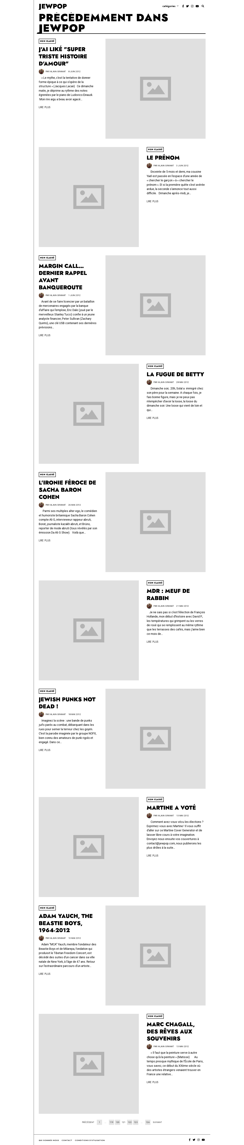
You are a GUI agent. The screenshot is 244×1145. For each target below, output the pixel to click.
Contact (67, 1140)
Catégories (168, 6)
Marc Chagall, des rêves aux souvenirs (171, 1031)
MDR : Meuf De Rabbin (168, 594)
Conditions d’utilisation (90, 1140)
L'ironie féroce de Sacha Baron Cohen (67, 490)
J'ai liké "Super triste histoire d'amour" (63, 56)
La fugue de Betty (175, 374)
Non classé (47, 41)
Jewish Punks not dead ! (67, 703)
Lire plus (45, 107)
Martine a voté (171, 808)
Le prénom (163, 158)
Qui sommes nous (49, 1140)
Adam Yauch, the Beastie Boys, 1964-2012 (66, 923)
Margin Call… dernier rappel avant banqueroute (63, 276)
